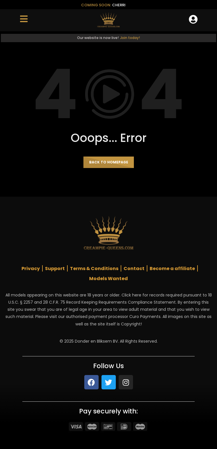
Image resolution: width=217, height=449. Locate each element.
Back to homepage (108, 162)
